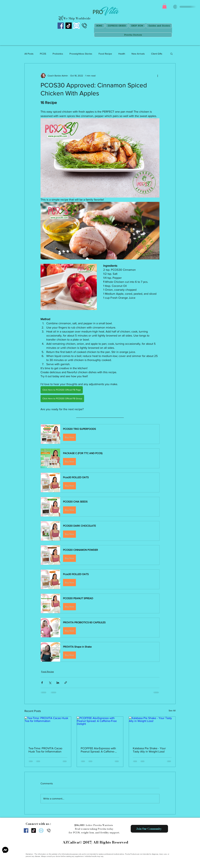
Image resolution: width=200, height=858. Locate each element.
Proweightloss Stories (80, 53)
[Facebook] (61, 26)
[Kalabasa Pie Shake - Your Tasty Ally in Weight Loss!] (152, 730)
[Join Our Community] (149, 829)
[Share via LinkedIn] (57, 682)
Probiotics (58, 53)
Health (121, 53)
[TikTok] (68, 26)
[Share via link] (65, 682)
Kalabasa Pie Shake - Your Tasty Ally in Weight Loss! (149, 750)
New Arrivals (138, 53)
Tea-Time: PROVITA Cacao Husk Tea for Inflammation (45, 750)
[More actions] (157, 76)
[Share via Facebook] (42, 682)
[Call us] (84, 26)
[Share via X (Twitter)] (49, 682)
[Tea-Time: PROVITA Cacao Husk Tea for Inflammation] (48, 730)
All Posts (28, 53)
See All (172, 710)
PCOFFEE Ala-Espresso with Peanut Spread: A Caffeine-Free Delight (98, 750)
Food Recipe (105, 53)
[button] (164, 6)
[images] (76, 26)
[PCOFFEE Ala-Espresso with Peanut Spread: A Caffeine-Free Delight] (100, 730)
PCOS (43, 53)
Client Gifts (156, 53)
